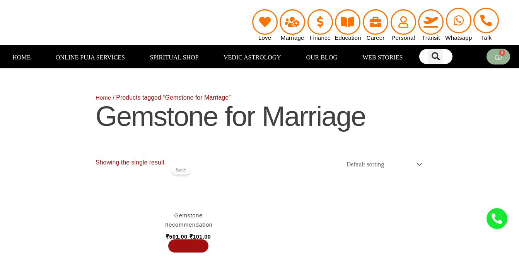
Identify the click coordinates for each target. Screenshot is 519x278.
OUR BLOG (321, 57)
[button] (435, 56)
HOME (21, 57)
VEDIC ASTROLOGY (252, 57)
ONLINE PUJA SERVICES (90, 57)
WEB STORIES (382, 57)
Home (104, 97)
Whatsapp (458, 37)
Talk (486, 37)
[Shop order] (380, 165)
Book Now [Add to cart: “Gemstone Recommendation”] (190, 250)
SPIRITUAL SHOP (174, 57)
